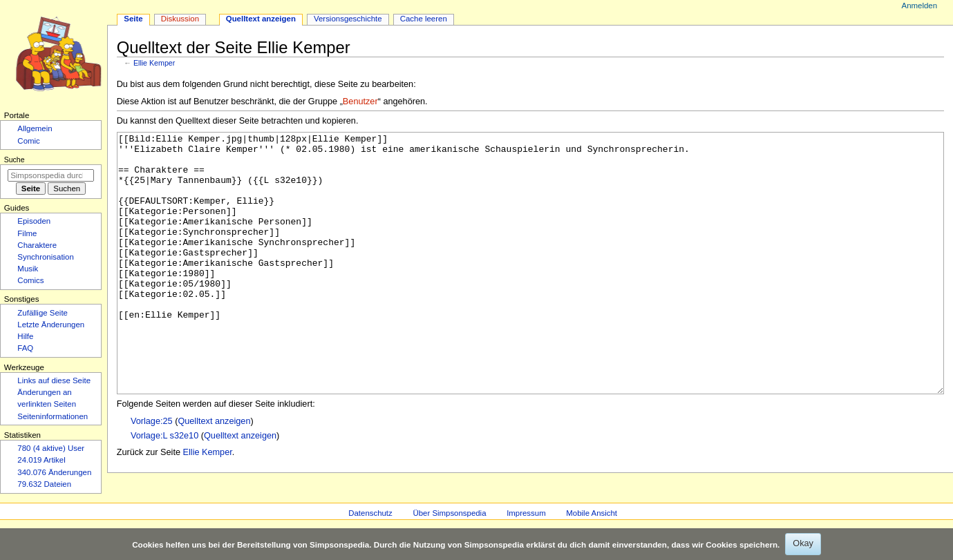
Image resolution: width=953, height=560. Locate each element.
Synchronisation (45, 257)
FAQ (25, 348)
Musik (27, 268)
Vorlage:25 (152, 473)
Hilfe (25, 336)
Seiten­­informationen (52, 416)
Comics (30, 280)
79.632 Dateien (44, 484)
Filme (27, 233)
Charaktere (37, 245)
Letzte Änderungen (50, 324)
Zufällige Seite (42, 313)
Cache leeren (423, 19)
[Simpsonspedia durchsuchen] (51, 175)
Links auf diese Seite (54, 380)
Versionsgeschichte (348, 19)
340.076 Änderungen (54, 472)
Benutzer (360, 101)
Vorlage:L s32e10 (164, 487)
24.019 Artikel (41, 460)
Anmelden (920, 5)
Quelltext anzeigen (214, 473)
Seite (133, 19)
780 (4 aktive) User (50, 448)
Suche (14, 159)
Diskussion (180, 19)
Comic (28, 141)
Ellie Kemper (154, 63)
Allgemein (34, 128)
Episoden (33, 221)
